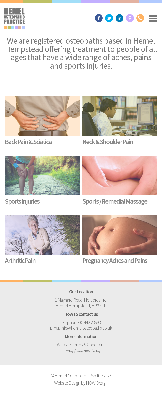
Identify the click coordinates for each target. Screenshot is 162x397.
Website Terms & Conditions (81, 345)
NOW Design (97, 383)
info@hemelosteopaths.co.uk (86, 328)
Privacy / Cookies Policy (81, 350)
